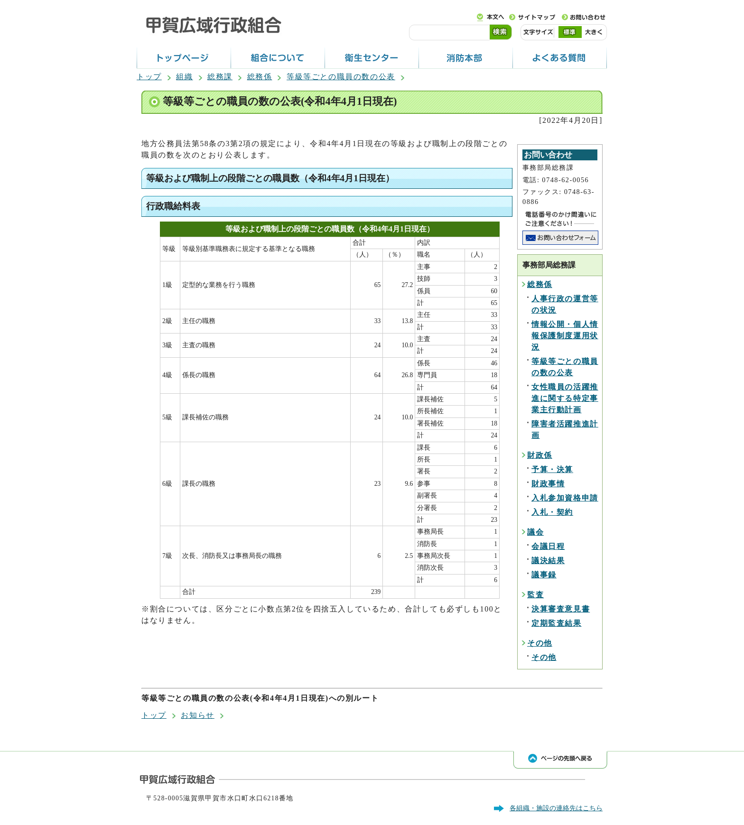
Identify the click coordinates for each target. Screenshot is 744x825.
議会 (535, 532)
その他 (539, 643)
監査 (535, 595)
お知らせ (197, 715)
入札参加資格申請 (564, 498)
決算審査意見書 (560, 609)
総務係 (259, 77)
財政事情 (548, 484)
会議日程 (548, 546)
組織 (184, 77)
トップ (149, 77)
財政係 (539, 455)
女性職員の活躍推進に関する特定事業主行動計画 (564, 398)
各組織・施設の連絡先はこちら (556, 808)
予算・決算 (552, 469)
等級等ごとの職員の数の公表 (341, 77)
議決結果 (548, 560)
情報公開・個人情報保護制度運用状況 (564, 335)
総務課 (219, 77)
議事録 (544, 575)
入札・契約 (552, 512)
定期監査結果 (556, 623)
